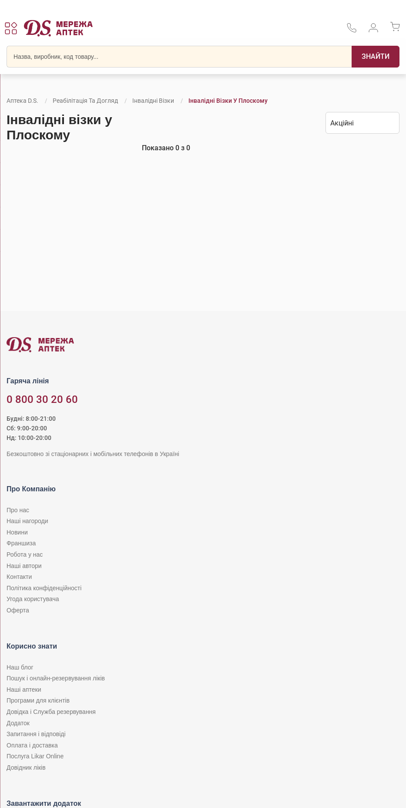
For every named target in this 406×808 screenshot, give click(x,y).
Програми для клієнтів (38, 700)
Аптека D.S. (22, 100)
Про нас (18, 510)
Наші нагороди (27, 520)
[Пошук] (375, 57)
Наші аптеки (24, 689)
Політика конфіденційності (44, 588)
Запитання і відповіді (36, 733)
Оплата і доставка (32, 745)
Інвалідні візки (153, 100)
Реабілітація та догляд (85, 100)
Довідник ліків (26, 767)
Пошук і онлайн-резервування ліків (56, 678)
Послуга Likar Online (35, 756)
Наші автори (24, 565)
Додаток (18, 723)
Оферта (18, 610)
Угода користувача (33, 598)
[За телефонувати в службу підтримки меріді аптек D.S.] (351, 30)
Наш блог (20, 667)
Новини (17, 532)
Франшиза (21, 543)
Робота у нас (25, 554)
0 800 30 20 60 (42, 399)
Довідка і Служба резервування (51, 711)
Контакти (19, 576)
